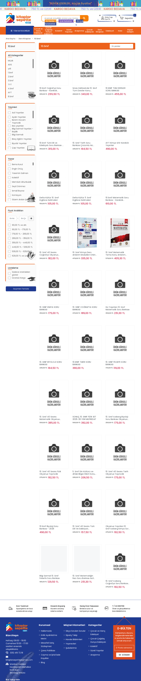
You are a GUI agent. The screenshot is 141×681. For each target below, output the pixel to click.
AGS (10, 64)
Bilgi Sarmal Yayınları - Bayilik (22, 130)
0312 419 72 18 (14, 652)
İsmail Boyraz (18, 190)
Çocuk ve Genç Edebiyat (97, 633)
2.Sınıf (10, 76)
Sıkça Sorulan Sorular (76, 631)
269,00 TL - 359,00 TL (22, 238)
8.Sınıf (11, 96)
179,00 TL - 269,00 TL (22, 233)
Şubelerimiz (71, 648)
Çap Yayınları (18, 147)
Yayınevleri (71, 643)
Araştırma (95, 654)
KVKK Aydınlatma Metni (49, 637)
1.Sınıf (10, 72)
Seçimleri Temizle (21, 288)
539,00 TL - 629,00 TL (22, 251)
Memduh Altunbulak (21, 182)
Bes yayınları (18, 125)
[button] (126, 18)
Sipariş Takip (71, 635)
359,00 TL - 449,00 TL (22, 242)
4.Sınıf (11, 88)
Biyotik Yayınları (19, 143)
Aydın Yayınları (19, 117)
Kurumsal (44, 625)
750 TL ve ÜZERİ (52, 9)
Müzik (10, 60)
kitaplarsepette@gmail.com (19, 658)
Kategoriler (95, 625)
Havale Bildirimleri (74, 639)
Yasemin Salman (20, 173)
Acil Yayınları (18, 112)
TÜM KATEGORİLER (20, 31)
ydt (9, 68)
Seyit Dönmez (18, 186)
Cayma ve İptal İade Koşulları (50, 656)
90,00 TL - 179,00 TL (21, 229)
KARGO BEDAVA (25, 9)
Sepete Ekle (54, 99)
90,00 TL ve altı (19, 225)
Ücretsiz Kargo (19, 277)
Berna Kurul (17, 164)
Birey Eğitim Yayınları (22, 139)
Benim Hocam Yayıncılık (19, 121)
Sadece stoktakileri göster (21, 273)
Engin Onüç (17, 168)
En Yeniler (50, 21)
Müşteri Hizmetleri (74, 625)
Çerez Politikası (48, 650)
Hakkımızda (46, 631)
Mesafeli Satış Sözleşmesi (47, 644)
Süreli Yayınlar (97, 650)
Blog (43, 662)
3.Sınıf (10, 80)
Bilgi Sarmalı (17, 134)
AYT (10, 92)
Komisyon (16, 195)
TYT (10, 84)
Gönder (124, 655)
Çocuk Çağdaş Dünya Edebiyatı (98, 640)
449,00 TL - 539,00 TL (22, 247)
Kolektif (15, 177)
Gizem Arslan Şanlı (20, 199)
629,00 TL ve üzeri (20, 255)
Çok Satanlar (66, 21)
